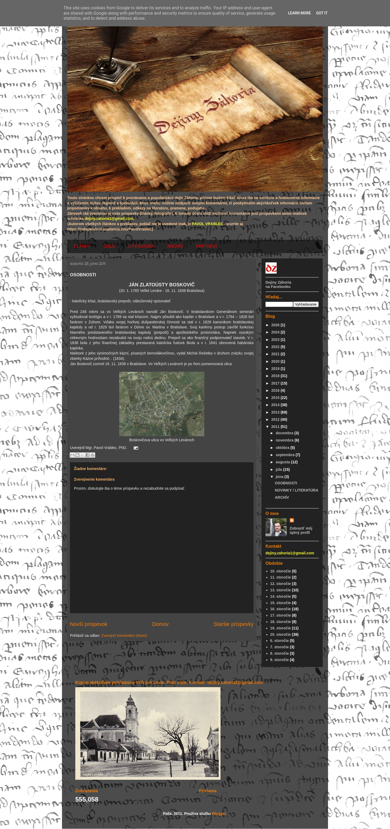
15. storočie (280, 603)
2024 (276, 332)
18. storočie (280, 622)
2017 (276, 383)
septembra (286, 455)
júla (279, 469)
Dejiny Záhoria (278, 282)
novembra (285, 440)
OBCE (109, 246)
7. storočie (279, 647)
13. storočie (280, 590)
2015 (276, 397)
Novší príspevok (88, 624)
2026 (276, 325)
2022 (276, 347)
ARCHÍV (175, 246)
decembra (285, 433)
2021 (276, 354)
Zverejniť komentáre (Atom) (124, 635)
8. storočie (279, 653)
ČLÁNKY (82, 246)
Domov (160, 624)
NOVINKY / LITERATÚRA (296, 490)
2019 (276, 368)
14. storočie (280, 596)
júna (280, 477)
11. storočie (280, 577)
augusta (283, 462)
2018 (276, 376)
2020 (276, 361)
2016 (276, 390)
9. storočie (279, 660)
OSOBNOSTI (286, 483)
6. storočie (279, 640)
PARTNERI (206, 246)
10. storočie (280, 571)
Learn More (299, 13)
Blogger (219, 813)
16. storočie (280, 609)
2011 (276, 426)
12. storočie (280, 583)
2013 (276, 412)
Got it (321, 13)
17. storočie (280, 615)
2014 (276, 405)
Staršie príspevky (234, 624)
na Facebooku (278, 286)
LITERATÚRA (141, 246)
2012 (276, 419)
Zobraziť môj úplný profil (301, 530)
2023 (276, 339)
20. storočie (280, 634)
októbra (283, 448)
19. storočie (280, 628)
